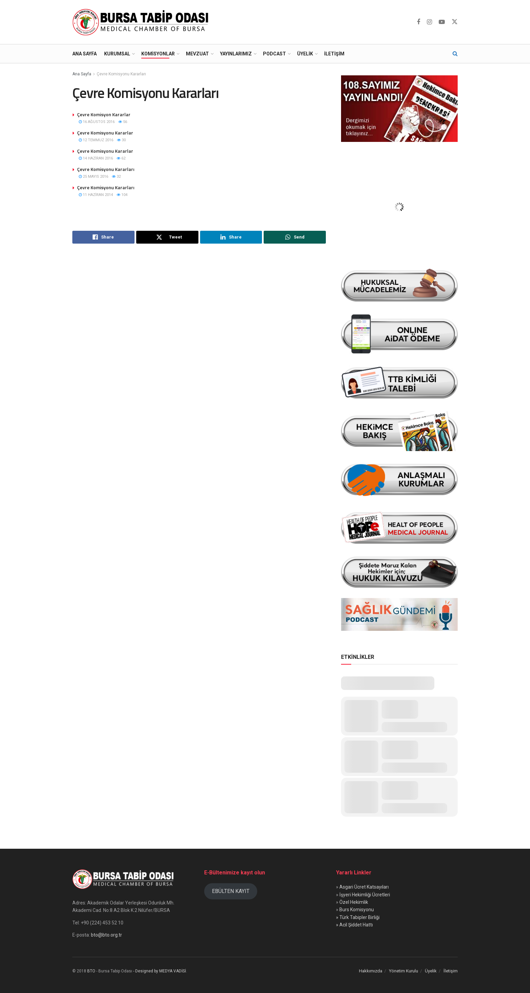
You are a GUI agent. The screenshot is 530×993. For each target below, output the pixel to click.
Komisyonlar (158, 53)
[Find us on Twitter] (455, 22)
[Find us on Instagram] (429, 22)
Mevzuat (197, 53)
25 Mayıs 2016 (93, 176)
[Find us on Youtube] (442, 22)
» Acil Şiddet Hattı (354, 924)
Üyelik (305, 53)
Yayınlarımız (236, 53)
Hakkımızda (370, 970)
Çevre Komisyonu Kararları (121, 74)
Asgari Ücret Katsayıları (364, 887)
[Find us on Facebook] (418, 22)
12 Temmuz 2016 (96, 140)
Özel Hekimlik (353, 902)
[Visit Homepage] (142, 21)
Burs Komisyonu (356, 909)
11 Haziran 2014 (96, 195)
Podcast (274, 53)
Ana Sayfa (84, 53)
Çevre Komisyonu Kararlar (105, 132)
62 (121, 158)
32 (116, 176)
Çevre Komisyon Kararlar (103, 114)
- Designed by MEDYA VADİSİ (159, 971)
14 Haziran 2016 (96, 158)
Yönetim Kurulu (403, 970)
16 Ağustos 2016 (97, 122)
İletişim (334, 53)
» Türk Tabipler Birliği (358, 917)
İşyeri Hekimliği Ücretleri (364, 894)
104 (122, 195)
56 (122, 122)
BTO (91, 971)
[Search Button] (455, 54)
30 (121, 140)
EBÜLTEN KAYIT (230, 891)
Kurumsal (117, 53)
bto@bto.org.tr (106, 935)
